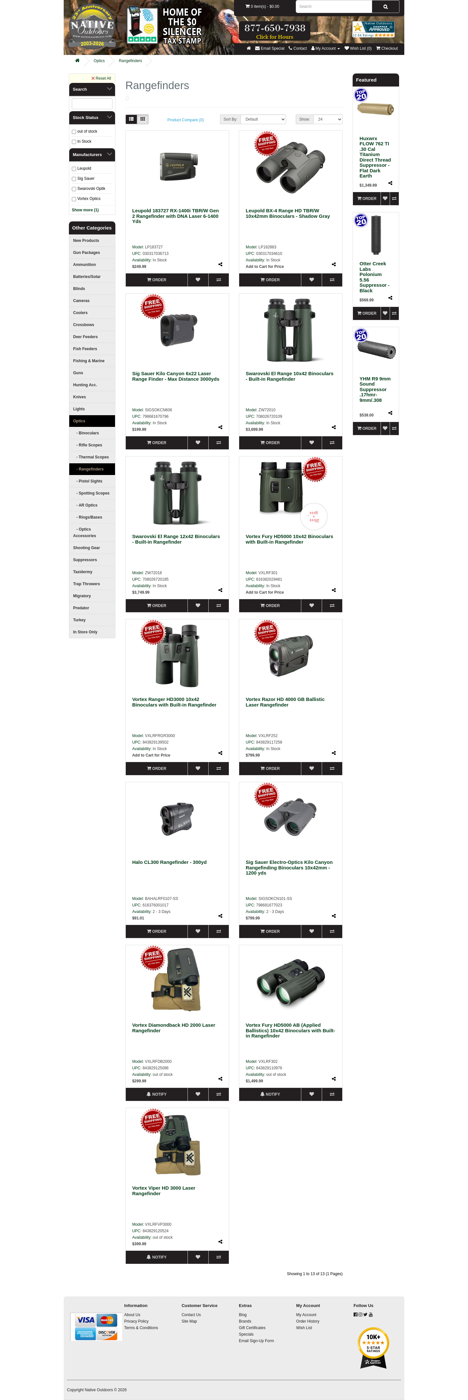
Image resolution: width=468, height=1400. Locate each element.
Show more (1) (85, 210)
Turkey (79, 620)
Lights (79, 409)
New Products (86, 240)
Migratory (82, 596)
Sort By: (231, 119)
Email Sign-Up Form (256, 1341)
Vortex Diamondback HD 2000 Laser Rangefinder (173, 1027)
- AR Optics (85, 505)
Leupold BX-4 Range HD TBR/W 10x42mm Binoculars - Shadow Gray (288, 213)
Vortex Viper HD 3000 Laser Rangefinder (164, 1190)
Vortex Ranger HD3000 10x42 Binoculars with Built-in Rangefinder (174, 701)
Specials (246, 1334)
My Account (306, 1315)
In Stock (84, 141)
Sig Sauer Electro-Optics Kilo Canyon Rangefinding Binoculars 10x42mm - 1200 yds (289, 867)
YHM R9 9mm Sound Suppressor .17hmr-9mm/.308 (375, 389)
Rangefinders (130, 61)
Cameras (81, 300)
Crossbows (83, 325)
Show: (304, 119)
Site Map (189, 1321)
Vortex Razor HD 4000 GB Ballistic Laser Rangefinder (285, 701)
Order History (307, 1321)
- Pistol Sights (87, 481)
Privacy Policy (136, 1321)
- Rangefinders (88, 469)
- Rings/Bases (87, 517)
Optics (99, 61)
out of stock (87, 131)
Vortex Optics (88, 198)
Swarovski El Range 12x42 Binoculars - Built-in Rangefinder (176, 539)
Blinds (79, 288)
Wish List (304, 1328)
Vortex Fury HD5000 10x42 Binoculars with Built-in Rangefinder (289, 539)
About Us (132, 1315)
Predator (81, 608)
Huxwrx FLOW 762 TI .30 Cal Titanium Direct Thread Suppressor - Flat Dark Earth (375, 157)
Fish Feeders (85, 349)
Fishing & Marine (89, 361)
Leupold (84, 168)
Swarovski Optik (91, 188)
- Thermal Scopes (91, 457)
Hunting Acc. (85, 385)
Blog (243, 1315)
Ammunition (84, 264)
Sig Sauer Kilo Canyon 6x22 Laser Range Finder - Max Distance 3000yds (175, 376)
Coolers (80, 312)
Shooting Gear (86, 548)
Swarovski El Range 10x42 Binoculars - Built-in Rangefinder (289, 376)
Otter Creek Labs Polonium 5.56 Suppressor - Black (374, 277)
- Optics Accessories (84, 532)
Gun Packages (86, 252)
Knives (79, 397)
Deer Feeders (85, 337)
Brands (245, 1321)
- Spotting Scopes (91, 493)
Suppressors (85, 560)
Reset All (101, 78)
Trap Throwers (86, 584)
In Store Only (85, 632)
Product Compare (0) (185, 120)
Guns (78, 373)
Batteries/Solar (87, 276)
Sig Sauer (86, 178)
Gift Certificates (252, 1328)
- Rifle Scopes (87, 445)
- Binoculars (86, 433)
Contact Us (191, 1315)
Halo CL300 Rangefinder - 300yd (169, 862)
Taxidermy (82, 572)
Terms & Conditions (141, 1328)
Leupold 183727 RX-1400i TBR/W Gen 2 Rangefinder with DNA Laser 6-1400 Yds (175, 216)
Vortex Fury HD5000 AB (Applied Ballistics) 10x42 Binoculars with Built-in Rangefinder (290, 1030)
